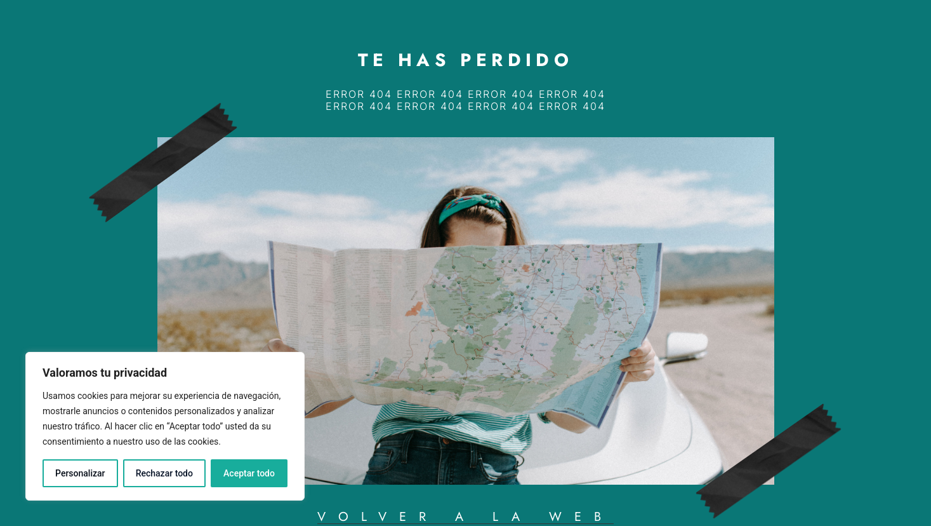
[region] (165, 426)
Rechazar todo (164, 473)
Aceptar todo (249, 473)
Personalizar (80, 473)
